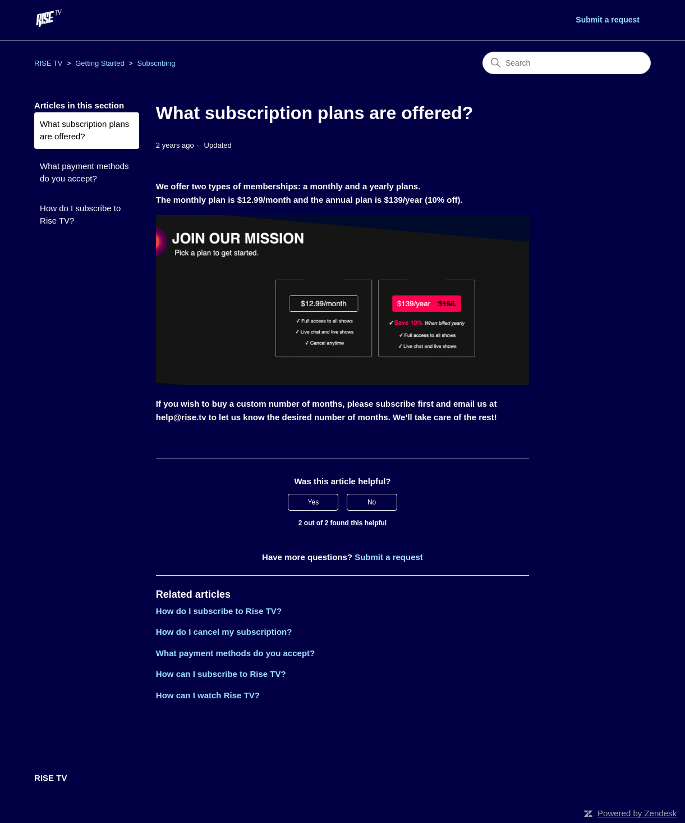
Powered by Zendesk (637, 813)
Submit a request (608, 19)
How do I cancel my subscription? (224, 631)
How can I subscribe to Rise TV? (221, 674)
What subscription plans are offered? (84, 130)
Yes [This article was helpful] (313, 502)
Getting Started (99, 63)
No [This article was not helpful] (371, 502)
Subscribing (156, 63)
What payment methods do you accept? (84, 172)
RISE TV (48, 63)
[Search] (566, 63)
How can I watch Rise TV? (208, 695)
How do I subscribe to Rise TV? (80, 214)
